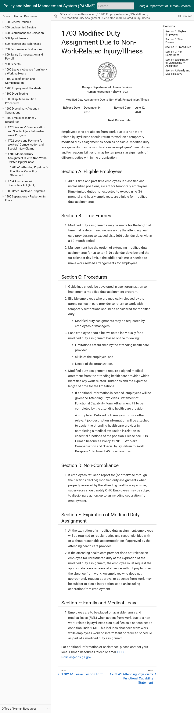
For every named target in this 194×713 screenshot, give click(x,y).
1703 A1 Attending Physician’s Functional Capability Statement (29, 171)
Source (187, 16)
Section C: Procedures (178, 47)
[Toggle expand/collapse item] (3, 22)
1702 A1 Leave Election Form (82, 674)
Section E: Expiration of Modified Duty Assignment (177, 62)
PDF (179, 16)
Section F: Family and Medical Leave (177, 72)
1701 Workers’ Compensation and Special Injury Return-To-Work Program (26, 131)
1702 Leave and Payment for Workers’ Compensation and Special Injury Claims (26, 144)
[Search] (115, 5)
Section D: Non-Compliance (174, 53)
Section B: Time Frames (174, 41)
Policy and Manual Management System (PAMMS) (49, 6)
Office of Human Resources (20, 16)
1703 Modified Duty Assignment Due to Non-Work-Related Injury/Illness (27, 158)
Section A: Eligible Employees (175, 33)
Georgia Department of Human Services (164, 6)
